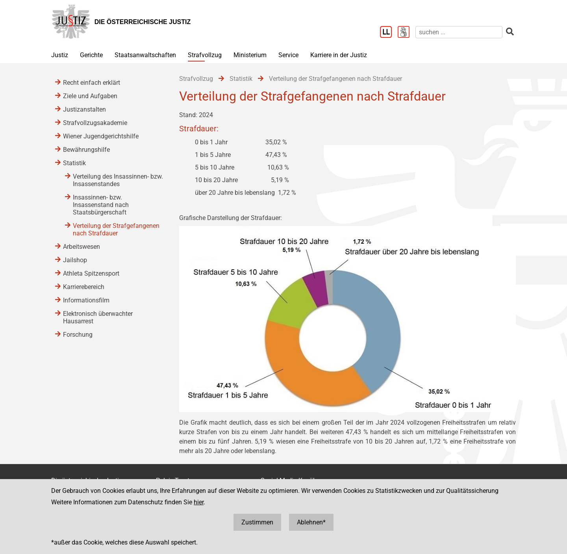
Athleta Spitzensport (91, 273)
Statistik (74, 163)
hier (199, 502)
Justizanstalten (84, 109)
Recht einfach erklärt (91, 82)
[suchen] (458, 32)
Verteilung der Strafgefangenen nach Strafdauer (116, 229)
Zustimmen (257, 522)
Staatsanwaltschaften (145, 55)
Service (288, 55)
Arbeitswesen (81, 246)
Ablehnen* (311, 522)
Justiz (59, 55)
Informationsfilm (86, 300)
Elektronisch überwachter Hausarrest (98, 317)
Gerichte (91, 55)
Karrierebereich (83, 287)
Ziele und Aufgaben (90, 96)
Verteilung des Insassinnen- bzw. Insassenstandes (118, 180)
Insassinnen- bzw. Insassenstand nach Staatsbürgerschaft (101, 205)
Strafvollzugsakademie (95, 123)
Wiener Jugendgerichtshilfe (101, 136)
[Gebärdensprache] (406, 32)
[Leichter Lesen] (389, 32)
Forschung (78, 334)
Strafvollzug (205, 55)
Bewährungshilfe (86, 149)
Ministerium (250, 55)
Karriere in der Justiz (338, 55)
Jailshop (75, 260)
